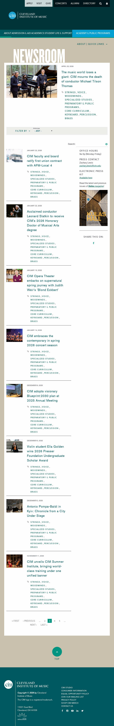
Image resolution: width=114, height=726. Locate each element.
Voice (81, 92)
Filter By (21, 130)
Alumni (75, 3)
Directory (89, 3)
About (7, 33)
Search (100, 3)
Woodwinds (73, 95)
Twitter (82, 711)
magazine (96, 186)
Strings (70, 92)
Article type (36, 128)
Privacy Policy (68, 699)
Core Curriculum (77, 110)
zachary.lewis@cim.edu (90, 165)
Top (57, 653)
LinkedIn (77, 711)
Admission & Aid (21, 33)
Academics (37, 33)
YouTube (72, 711)
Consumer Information (74, 690)
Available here (85, 177)
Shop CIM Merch (70, 702)
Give (48, 3)
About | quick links (90, 44)
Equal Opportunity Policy (75, 693)
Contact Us (67, 705)
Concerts (61, 3)
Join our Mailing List (72, 696)
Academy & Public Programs (93, 33)
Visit (39, 3)
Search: (71, 143)
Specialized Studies (78, 99)
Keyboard (71, 114)
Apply (29, 3)
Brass (69, 118)
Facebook (93, 243)
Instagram (67, 711)
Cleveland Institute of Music (27, 684)
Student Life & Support (58, 33)
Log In (107, 3)
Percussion (88, 114)
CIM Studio (67, 687)
